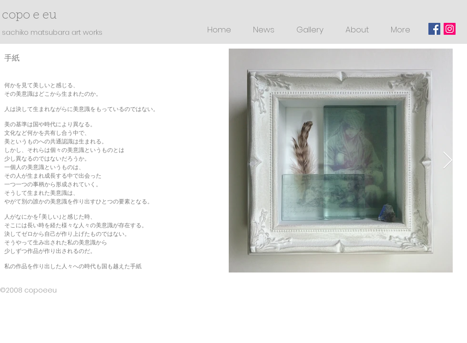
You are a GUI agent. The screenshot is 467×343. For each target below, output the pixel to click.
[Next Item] (447, 160)
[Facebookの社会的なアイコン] (434, 29)
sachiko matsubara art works (52, 32)
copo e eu (36, 15)
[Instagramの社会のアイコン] (450, 29)
